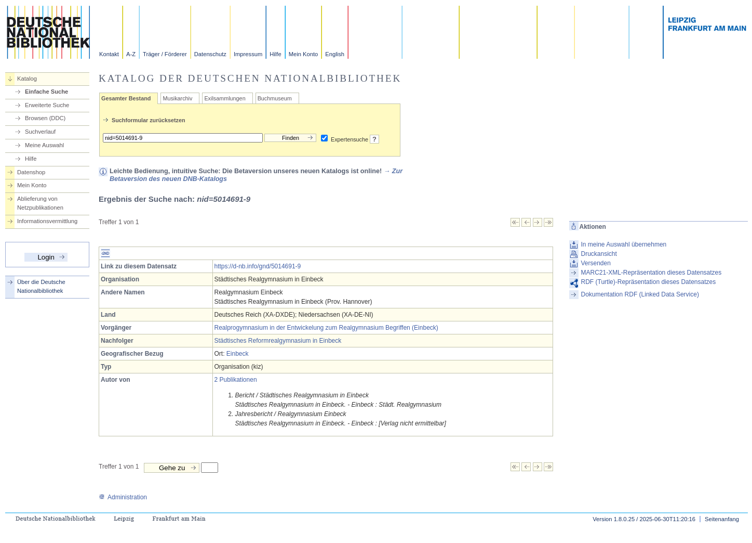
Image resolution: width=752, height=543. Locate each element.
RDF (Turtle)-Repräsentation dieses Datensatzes (648, 282)
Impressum (248, 54)
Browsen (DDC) (45, 118)
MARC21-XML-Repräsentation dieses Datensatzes (651, 272)
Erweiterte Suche (47, 105)
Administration (123, 497)
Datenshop (31, 172)
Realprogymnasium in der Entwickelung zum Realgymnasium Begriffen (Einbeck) (326, 327)
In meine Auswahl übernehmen (624, 244)
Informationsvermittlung (47, 221)
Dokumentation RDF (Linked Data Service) (640, 294)
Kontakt (109, 54)
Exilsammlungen (224, 98)
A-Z (131, 54)
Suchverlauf (40, 131)
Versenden (596, 263)
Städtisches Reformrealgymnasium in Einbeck (278, 340)
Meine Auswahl (44, 145)
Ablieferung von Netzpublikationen (40, 203)
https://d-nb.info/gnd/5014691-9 (257, 266)
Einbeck (237, 353)
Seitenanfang (722, 519)
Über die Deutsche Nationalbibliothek (41, 286)
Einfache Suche (46, 91)
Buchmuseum (275, 98)
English (334, 54)
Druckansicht (599, 253)
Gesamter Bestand (126, 98)
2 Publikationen (235, 379)
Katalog (27, 78)
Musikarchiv (177, 98)
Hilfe (275, 54)
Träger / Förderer (165, 54)
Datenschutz (210, 54)
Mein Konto (303, 54)
